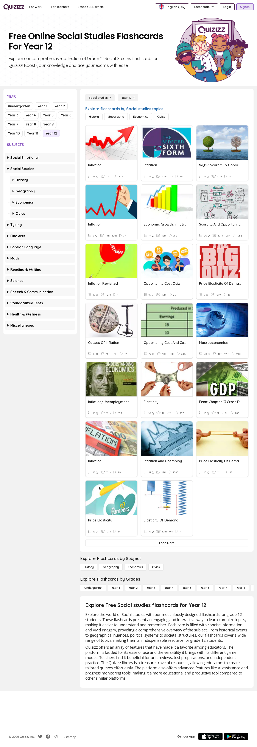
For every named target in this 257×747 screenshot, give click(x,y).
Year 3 (13, 115)
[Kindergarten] (93, 587)
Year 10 (14, 133)
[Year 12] (128, 97)
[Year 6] (205, 587)
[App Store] (210, 736)
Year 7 (13, 124)
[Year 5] (187, 587)
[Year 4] (169, 587)
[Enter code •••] (204, 6)
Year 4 (30, 115)
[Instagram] (56, 736)
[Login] (227, 6)
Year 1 (42, 106)
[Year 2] (133, 587)
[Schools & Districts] (90, 6)
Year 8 (31, 124)
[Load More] (166, 543)
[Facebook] (48, 736)
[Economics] (140, 116)
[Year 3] (151, 587)
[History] (94, 116)
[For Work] (36, 6)
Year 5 (48, 115)
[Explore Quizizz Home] (13, 7)
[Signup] (245, 6)
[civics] (161, 116)
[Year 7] (223, 587)
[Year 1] (115, 587)
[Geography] (116, 116)
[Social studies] (100, 97)
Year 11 (32, 133)
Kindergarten (19, 106)
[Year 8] (241, 587)
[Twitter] (40, 736)
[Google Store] (236, 736)
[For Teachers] (60, 6)
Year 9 (48, 124)
